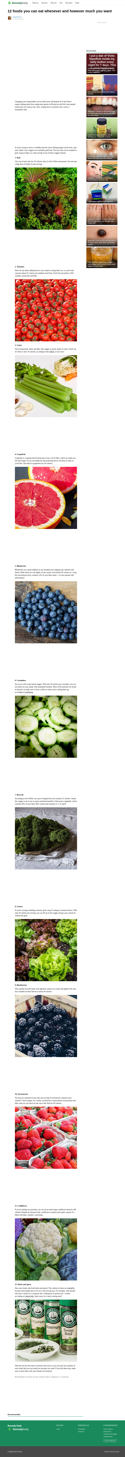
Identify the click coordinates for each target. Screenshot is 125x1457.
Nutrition (45, 3)
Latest (58, 1429)
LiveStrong (29, 692)
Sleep (77, 3)
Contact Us (81, 1431)
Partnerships (81, 1429)
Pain (61, 3)
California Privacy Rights (110, 1434)
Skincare (54, 3)
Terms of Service (108, 1429)
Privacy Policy (107, 1431)
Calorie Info (29, 1296)
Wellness (35, 3)
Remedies (68, 3)
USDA (51, 352)
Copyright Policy (107, 1436)
